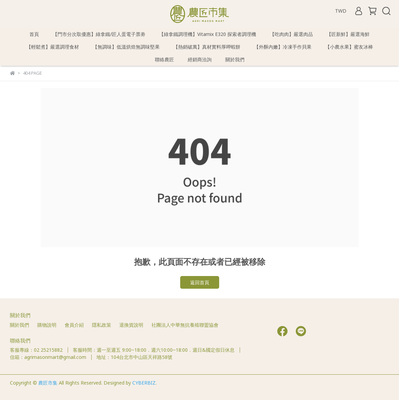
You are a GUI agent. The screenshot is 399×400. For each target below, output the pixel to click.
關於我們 (234, 59)
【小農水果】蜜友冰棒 (349, 46)
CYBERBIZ (144, 382)
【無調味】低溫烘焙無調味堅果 (126, 46)
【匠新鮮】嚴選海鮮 (348, 34)
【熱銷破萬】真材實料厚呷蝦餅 (206, 46)
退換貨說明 (131, 325)
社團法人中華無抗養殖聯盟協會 (184, 325)
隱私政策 (101, 325)
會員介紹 (74, 325)
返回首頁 (199, 282)
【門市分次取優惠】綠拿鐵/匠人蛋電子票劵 (99, 34)
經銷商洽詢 (200, 59)
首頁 (34, 34)
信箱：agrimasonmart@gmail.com (48, 357)
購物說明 (46, 325)
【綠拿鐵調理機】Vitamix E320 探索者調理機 (207, 34)
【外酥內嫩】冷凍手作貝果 (282, 46)
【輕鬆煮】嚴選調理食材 (52, 46)
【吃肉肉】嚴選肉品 (291, 34)
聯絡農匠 (164, 59)
